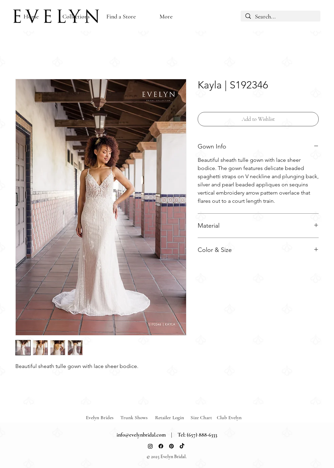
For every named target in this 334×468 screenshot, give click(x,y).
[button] (120, 16)
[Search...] (280, 17)
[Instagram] (150, 446)
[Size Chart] (202, 418)
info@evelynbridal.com (141, 434)
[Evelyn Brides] (103, 418)
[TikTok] (182, 446)
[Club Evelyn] (229, 418)
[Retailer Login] (172, 418)
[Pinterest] (171, 446)
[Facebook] (161, 446)
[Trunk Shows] (137, 418)
